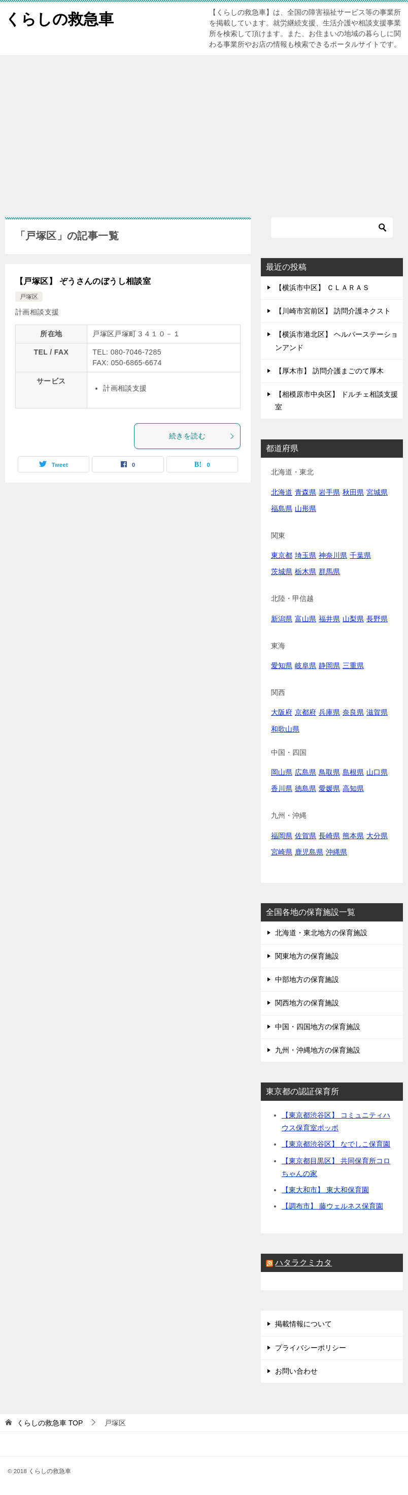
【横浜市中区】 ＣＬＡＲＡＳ (322, 287)
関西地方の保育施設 (307, 1003)
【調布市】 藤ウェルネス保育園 (332, 1206)
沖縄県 (336, 852)
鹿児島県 (309, 852)
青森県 (305, 492)
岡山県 (281, 772)
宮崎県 (281, 852)
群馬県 (329, 571)
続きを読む (202, 436)
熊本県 (353, 836)
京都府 (305, 712)
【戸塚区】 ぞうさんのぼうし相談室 (83, 281)
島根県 (353, 772)
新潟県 (281, 619)
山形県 (305, 508)
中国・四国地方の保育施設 (317, 1027)
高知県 (353, 788)
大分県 (377, 836)
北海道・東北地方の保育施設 (321, 933)
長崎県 (329, 836)
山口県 (377, 772)
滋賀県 (377, 712)
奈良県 (353, 712)
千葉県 (360, 555)
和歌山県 (285, 729)
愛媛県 (329, 788)
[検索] (332, 227)
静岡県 (329, 665)
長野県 (377, 619)
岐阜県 (305, 665)
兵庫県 (329, 712)
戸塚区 (29, 296)
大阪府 (281, 712)
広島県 (305, 772)
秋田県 (353, 492)
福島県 (281, 508)
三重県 (353, 665)
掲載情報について (303, 1324)
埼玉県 (305, 555)
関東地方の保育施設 (307, 956)
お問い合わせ (296, 1371)
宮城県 (377, 492)
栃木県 (305, 571)
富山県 (305, 619)
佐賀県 (305, 836)
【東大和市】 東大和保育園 (325, 1190)
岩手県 (329, 492)
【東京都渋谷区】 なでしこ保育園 (336, 1144)
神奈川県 (333, 555)
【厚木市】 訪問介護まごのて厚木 (329, 371)
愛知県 (281, 665)
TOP (50, 1423)
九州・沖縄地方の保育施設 (317, 1050)
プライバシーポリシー (310, 1348)
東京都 (281, 555)
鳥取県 (329, 772)
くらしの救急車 (59, 17)
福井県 (329, 619)
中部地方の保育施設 (307, 979)
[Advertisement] (204, 131)
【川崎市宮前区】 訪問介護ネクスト (333, 311)
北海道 (281, 492)
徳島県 (305, 788)
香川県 (281, 788)
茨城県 (281, 571)
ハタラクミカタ (303, 1262)
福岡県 (281, 836)
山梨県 (353, 619)
